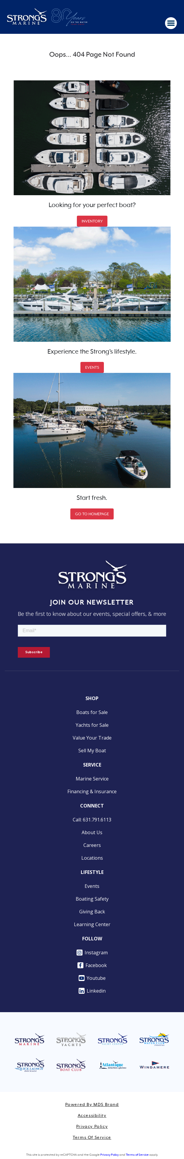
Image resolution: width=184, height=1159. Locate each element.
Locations (92, 858)
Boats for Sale (92, 712)
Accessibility (92, 1115)
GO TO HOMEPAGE (92, 513)
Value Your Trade (92, 737)
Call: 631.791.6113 (92, 819)
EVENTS (92, 367)
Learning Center (92, 924)
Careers (92, 845)
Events (92, 886)
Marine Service (92, 778)
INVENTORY (92, 221)
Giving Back (92, 911)
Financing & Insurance (92, 791)
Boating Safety (92, 899)
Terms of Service (92, 1137)
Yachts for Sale (92, 725)
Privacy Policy (92, 1126)
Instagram (92, 952)
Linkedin (92, 991)
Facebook (92, 965)
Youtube (92, 978)
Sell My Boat (92, 750)
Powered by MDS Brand (92, 1104)
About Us (92, 832)
